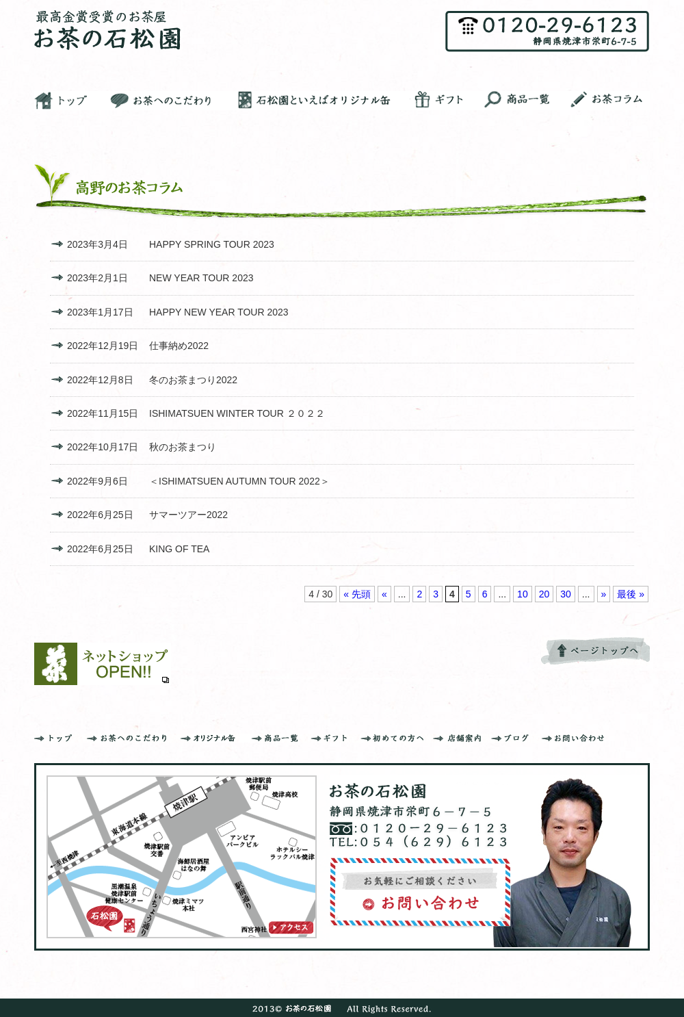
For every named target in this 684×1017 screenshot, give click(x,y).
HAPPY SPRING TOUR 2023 (211, 244)
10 (522, 594)
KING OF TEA (179, 548)
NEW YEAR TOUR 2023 (201, 277)
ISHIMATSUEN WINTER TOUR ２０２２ (237, 413)
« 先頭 (357, 594)
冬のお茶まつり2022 (193, 379)
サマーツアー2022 (188, 514)
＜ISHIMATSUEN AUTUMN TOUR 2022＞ (239, 481)
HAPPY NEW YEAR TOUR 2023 (219, 312)
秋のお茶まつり (182, 446)
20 (544, 594)
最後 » (630, 594)
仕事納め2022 (179, 345)
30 (565, 594)
